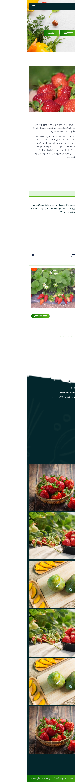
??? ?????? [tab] (65, 194)
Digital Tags (65, 778)
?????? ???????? (62, 33)
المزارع (66, 440)
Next (6, 255)
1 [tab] (30, 336)
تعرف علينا (64, 431)
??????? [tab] (52, 194)
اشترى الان (62, 169)
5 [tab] (41, 336)
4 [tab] (39, 336)
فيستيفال (65, 312)
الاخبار (66, 444)
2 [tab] (33, 336)
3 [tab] (36, 336)
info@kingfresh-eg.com (42, 392)
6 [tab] (44, 336)
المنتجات (24, 33)
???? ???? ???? (13, 316)
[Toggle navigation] (6, 6)
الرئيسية (65, 427)
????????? (41, 33)
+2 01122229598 (51, 388)
